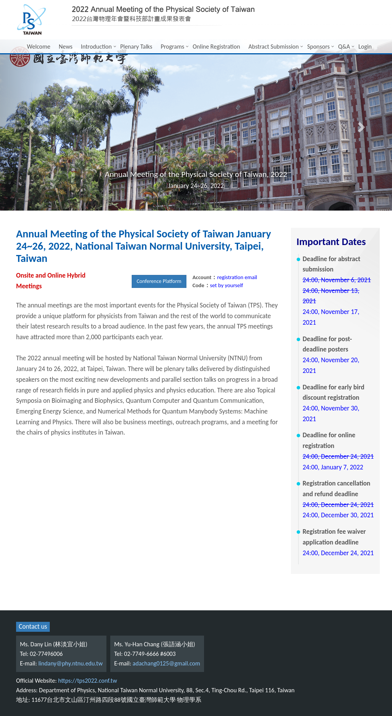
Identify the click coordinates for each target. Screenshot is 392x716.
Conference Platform (159, 281)
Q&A (344, 46)
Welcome (38, 46)
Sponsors (318, 46)
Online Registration (216, 46)
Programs (173, 46)
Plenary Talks (136, 46)
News (65, 46)
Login (365, 46)
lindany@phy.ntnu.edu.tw (70, 663)
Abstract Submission (273, 46)
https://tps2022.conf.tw (87, 680)
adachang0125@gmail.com (166, 663)
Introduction (96, 46)
